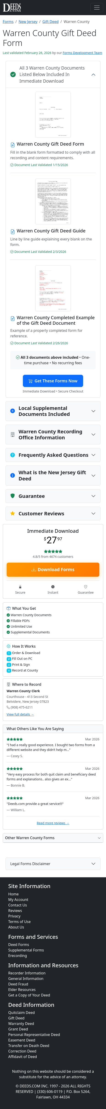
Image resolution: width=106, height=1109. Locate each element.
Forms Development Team (82, 53)
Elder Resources (22, 989)
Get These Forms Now (53, 381)
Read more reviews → (53, 823)
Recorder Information (27, 973)
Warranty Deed (21, 1023)
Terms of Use (19, 921)
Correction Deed (22, 1051)
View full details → (20, 714)
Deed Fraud (18, 984)
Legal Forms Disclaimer (30, 863)
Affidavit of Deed (22, 1056)
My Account (18, 899)
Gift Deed (50, 21)
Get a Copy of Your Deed (29, 995)
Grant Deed (18, 1029)
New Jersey (28, 21)
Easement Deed (21, 1040)
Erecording (17, 955)
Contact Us (17, 905)
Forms (8, 21)
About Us (16, 927)
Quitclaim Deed (21, 1012)
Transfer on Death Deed (28, 1045)
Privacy (14, 916)
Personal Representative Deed (34, 1034)
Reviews (15, 910)
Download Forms (53, 569)
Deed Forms (18, 944)
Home (13, 894)
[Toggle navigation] (96, 7)
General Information (25, 978)
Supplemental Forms (26, 950)
